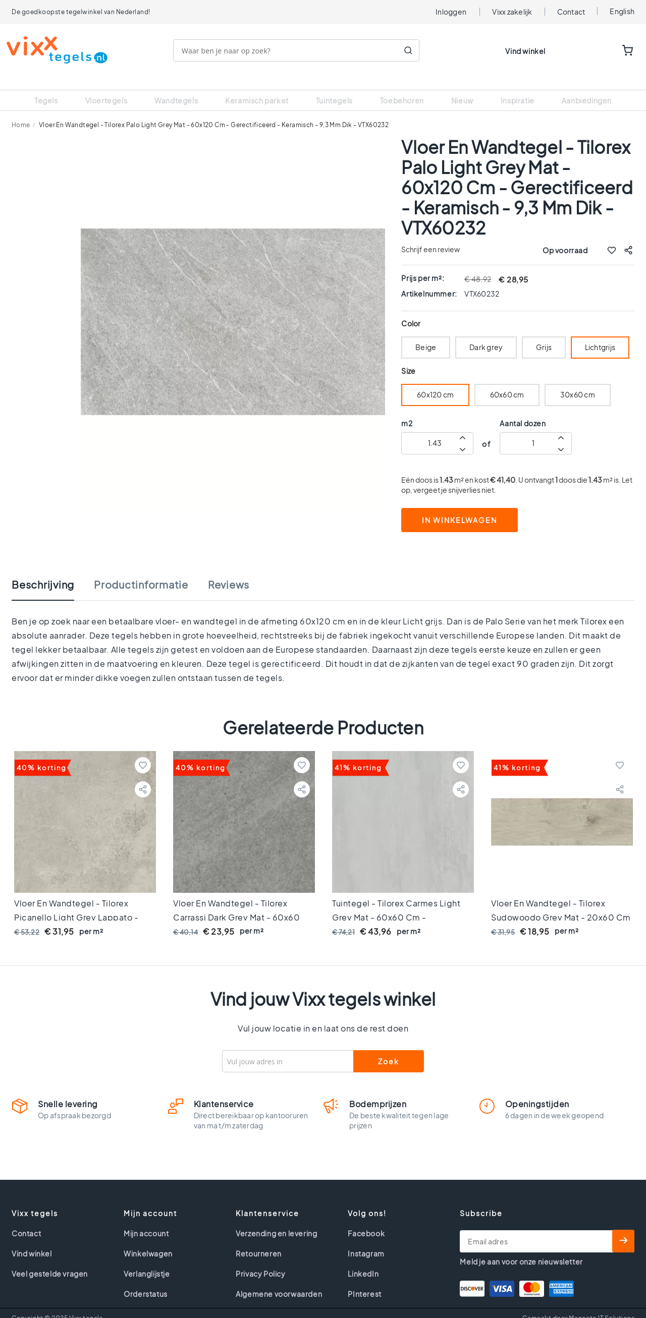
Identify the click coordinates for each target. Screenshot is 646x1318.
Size (408, 358)
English (622, 11)
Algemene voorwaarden (279, 1281)
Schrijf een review (430, 236)
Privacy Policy (260, 1261)
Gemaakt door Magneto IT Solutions (578, 1305)
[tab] (53, 577)
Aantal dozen (523, 410)
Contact (571, 11)
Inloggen (451, 11)
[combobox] (301, 50)
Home (21, 112)
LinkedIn (363, 1261)
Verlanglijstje (147, 1261)
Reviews (228, 572)
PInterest (364, 1281)
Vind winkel (525, 50)
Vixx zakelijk (512, 11)
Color (410, 311)
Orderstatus (146, 1281)
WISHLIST (596, 51)
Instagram (366, 1240)
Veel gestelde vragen (50, 1261)
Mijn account (146, 1220)
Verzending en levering (276, 1220)
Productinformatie (141, 572)
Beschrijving (43, 572)
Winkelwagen (148, 1240)
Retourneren (259, 1240)
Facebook (366, 1220)
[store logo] (62, 50)
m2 (406, 410)
